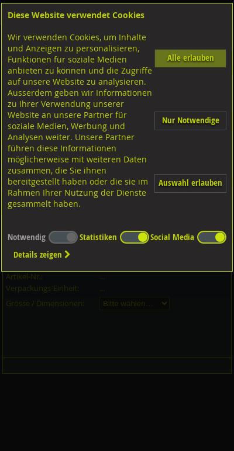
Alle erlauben (190, 57)
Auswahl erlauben (190, 182)
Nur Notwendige (190, 120)
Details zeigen (42, 254)
